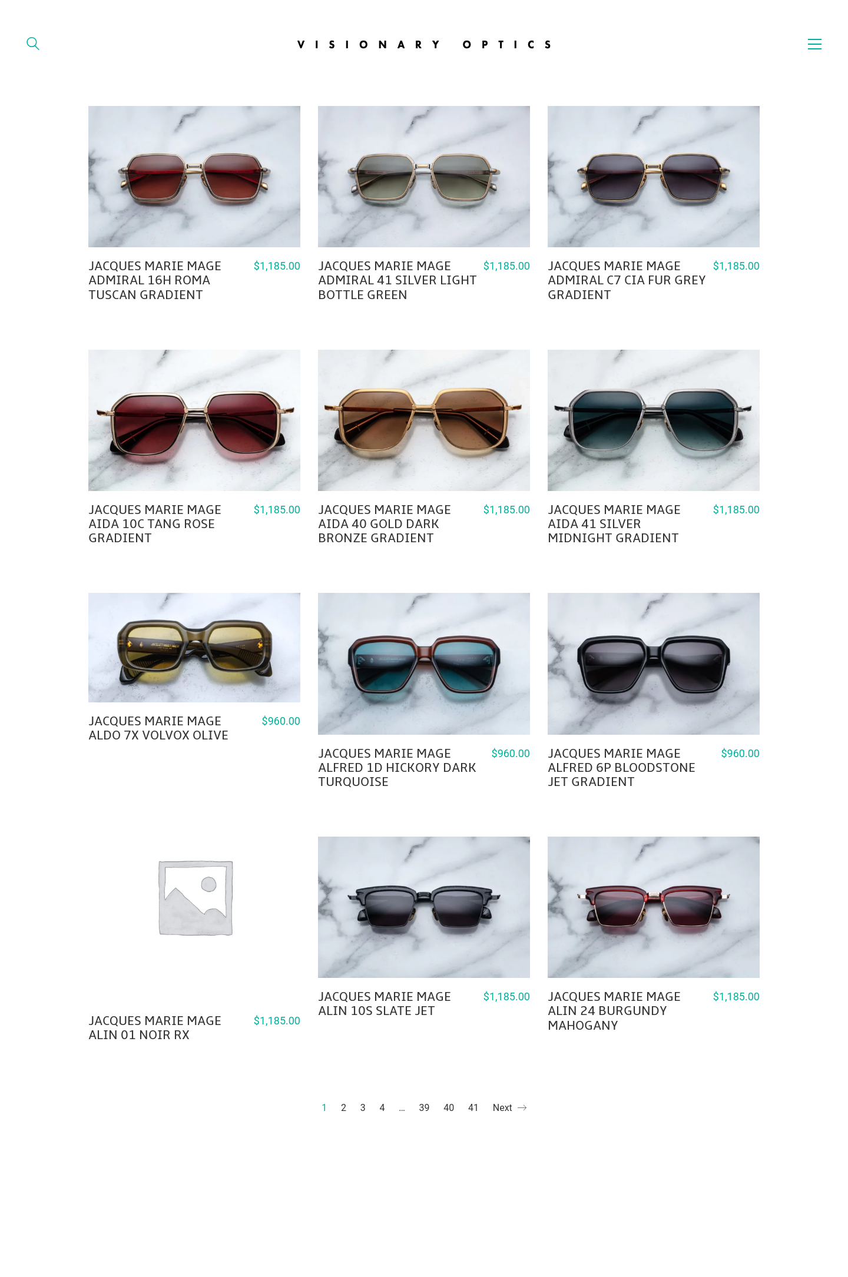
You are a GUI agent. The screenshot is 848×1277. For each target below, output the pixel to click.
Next (509, 1108)
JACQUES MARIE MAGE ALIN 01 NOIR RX (154, 1028)
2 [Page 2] (343, 1107)
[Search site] (32, 45)
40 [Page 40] (448, 1107)
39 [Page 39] (424, 1107)
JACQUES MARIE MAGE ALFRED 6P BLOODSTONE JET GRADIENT (621, 768)
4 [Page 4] (382, 1107)
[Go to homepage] (424, 44)
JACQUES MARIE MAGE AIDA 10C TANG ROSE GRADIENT (154, 524)
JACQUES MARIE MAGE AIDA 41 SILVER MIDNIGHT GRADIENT (614, 524)
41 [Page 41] (473, 1107)
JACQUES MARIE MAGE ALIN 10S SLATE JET (384, 1004)
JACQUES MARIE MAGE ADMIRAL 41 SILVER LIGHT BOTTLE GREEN (397, 280)
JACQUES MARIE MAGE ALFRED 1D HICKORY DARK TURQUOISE (397, 768)
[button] (815, 44)
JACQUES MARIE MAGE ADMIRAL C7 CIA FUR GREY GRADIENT (627, 280)
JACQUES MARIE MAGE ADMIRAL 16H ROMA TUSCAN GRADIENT (154, 280)
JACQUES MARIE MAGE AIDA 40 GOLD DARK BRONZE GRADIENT (384, 524)
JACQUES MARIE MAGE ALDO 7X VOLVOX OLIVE (158, 728)
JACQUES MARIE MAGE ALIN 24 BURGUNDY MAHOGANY (614, 1011)
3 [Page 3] (363, 1107)
